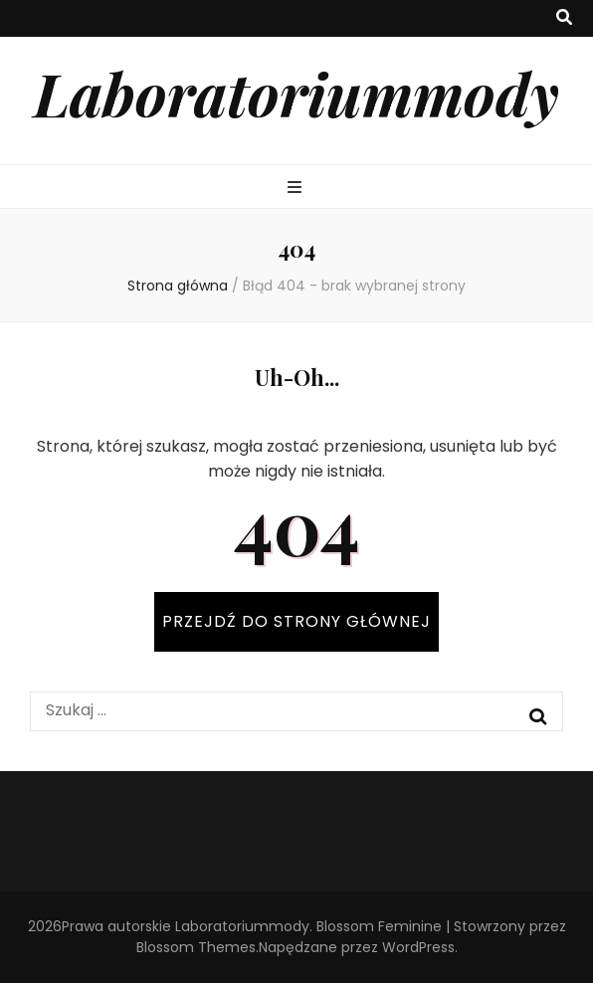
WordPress (418, 947)
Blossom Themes (196, 947)
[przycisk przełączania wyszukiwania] (564, 18)
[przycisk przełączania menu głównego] (297, 188)
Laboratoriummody (296, 92)
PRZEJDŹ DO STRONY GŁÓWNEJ (296, 621)
